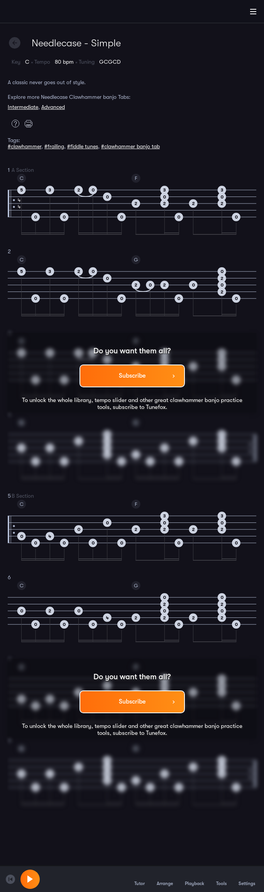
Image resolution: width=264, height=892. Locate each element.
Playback (194, 879)
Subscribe (132, 375)
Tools (221, 879)
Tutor (139, 879)
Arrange (165, 879)
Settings (247, 879)
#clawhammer (24, 146)
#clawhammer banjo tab (130, 146)
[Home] (31, 13)
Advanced (53, 107)
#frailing (54, 146)
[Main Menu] (253, 12)
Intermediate (23, 107)
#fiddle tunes (82, 146)
